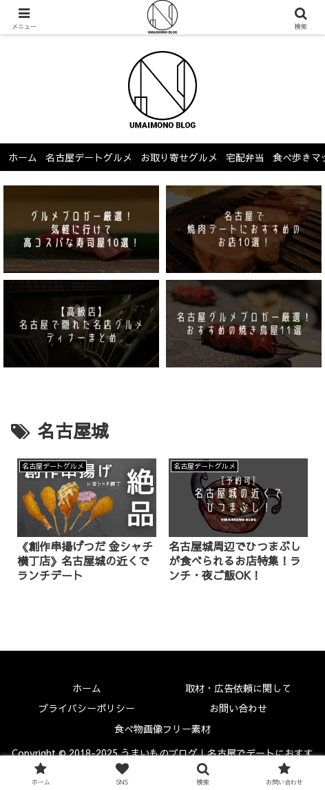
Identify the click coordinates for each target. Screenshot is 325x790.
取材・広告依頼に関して (238, 688)
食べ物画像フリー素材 (162, 729)
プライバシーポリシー (87, 708)
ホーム (86, 688)
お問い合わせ (238, 708)
